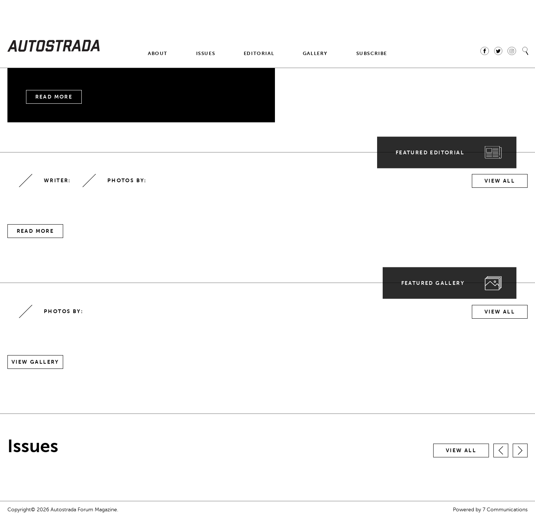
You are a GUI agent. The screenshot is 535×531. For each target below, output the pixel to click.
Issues (205, 53)
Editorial (259, 53)
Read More (54, 97)
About (158, 53)
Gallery (315, 53)
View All (499, 181)
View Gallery (35, 362)
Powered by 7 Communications (490, 509)
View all (461, 450)
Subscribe (371, 53)
